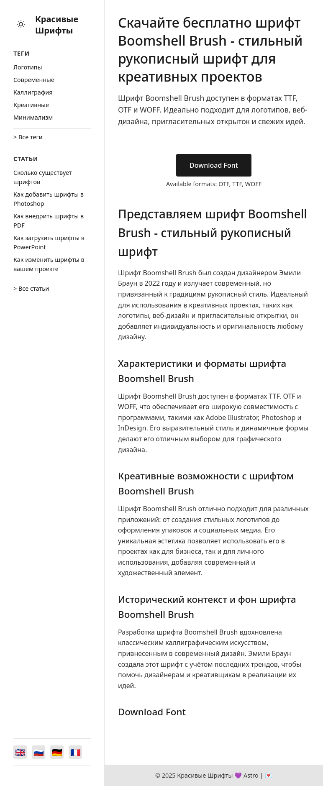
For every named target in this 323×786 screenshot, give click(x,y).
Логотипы (27, 67)
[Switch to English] (20, 752)
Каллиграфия (33, 92)
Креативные (31, 105)
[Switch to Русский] (38, 752)
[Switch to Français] (75, 752)
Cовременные (33, 80)
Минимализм (33, 117)
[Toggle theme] (20, 25)
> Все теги (28, 137)
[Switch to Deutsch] (57, 752)
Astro (251, 775)
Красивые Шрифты (56, 24)
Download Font (214, 165)
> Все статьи (31, 288)
